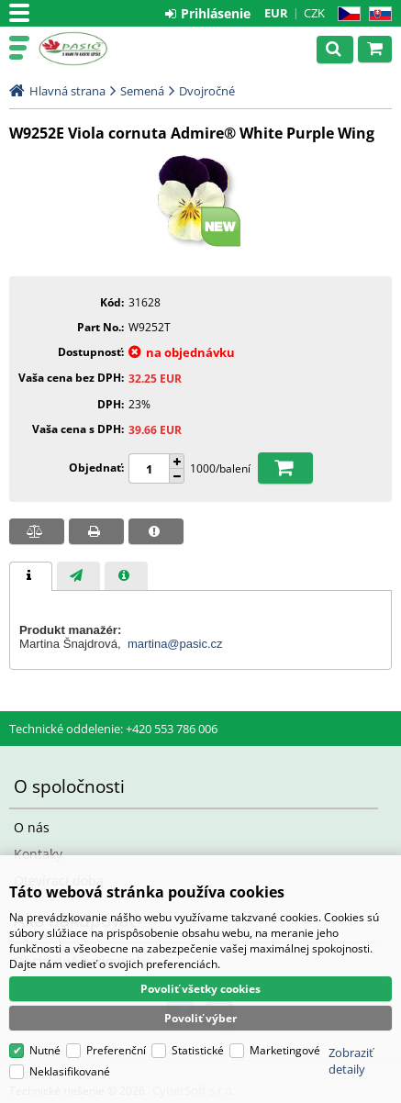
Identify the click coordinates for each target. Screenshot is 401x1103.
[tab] (30, 576)
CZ (345, 14)
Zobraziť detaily (351, 1060)
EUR (276, 13)
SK (377, 14)
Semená (142, 91)
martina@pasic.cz (175, 644)
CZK (314, 13)
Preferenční (116, 1050)
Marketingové (285, 1050)
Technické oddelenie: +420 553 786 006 (113, 728)
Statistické (198, 1050)
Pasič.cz (94, 48)
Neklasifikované (69, 1071)
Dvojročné (207, 91)
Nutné (45, 1050)
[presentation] (30, 576)
